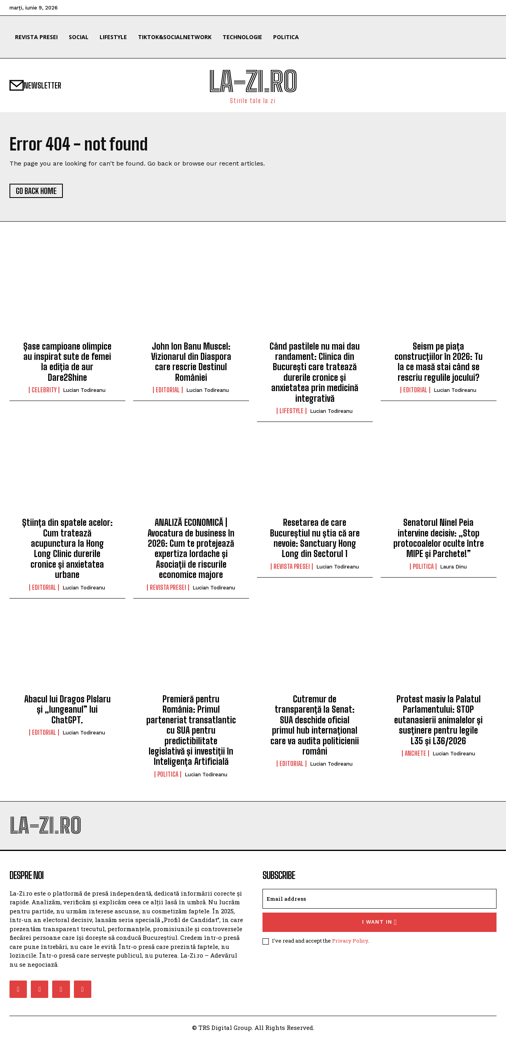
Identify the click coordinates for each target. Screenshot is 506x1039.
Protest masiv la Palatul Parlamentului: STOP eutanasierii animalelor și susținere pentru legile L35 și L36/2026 (438, 720)
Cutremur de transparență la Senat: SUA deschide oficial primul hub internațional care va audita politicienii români (314, 725)
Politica (423, 566)
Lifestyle (291, 411)
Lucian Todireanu (84, 390)
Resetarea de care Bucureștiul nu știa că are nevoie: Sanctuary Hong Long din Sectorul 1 (315, 538)
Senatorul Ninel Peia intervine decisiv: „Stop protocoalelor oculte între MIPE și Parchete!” (438, 538)
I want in (379, 922)
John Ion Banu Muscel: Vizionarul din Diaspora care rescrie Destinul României (191, 362)
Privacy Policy (350, 940)
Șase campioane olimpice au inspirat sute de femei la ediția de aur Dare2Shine (67, 362)
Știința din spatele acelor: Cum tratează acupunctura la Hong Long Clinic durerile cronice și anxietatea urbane (67, 548)
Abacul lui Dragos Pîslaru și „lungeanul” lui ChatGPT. (67, 709)
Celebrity (44, 390)
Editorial (168, 390)
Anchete (415, 753)
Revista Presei (168, 587)
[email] (379, 899)
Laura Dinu (453, 567)
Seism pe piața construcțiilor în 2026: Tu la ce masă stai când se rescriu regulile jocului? (439, 362)
